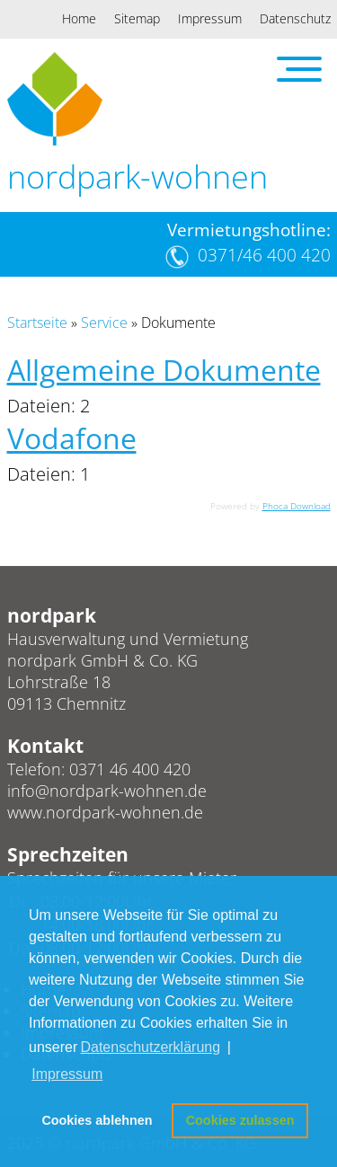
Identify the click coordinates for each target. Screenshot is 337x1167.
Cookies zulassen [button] (240, 1120)
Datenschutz (295, 18)
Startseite (37, 322)
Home (79, 18)
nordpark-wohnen (137, 177)
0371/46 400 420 (264, 255)
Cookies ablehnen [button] (96, 1120)
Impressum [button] (66, 1074)
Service (104, 322)
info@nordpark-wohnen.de (107, 790)
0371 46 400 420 (130, 769)
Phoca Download (296, 506)
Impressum (210, 18)
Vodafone (72, 438)
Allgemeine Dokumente (164, 369)
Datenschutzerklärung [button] (150, 1047)
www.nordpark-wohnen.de (105, 812)
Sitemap (137, 18)
